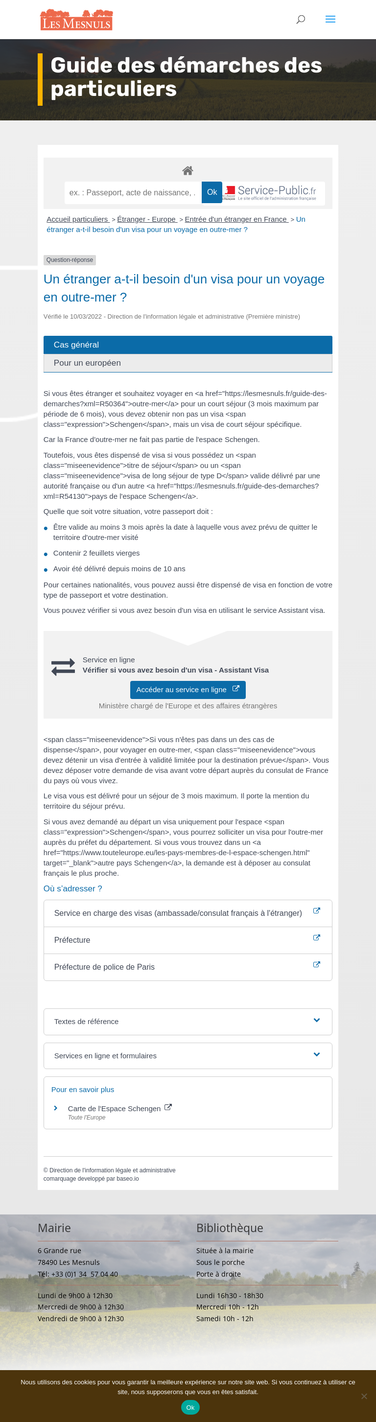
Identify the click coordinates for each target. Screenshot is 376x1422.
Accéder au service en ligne (188, 689)
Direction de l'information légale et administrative (112, 1170)
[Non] (364, 1396)
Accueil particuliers (78, 219)
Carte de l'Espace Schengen (120, 1108)
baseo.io (128, 1178)
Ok (190, 1407)
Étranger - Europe (147, 219)
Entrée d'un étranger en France (237, 219)
